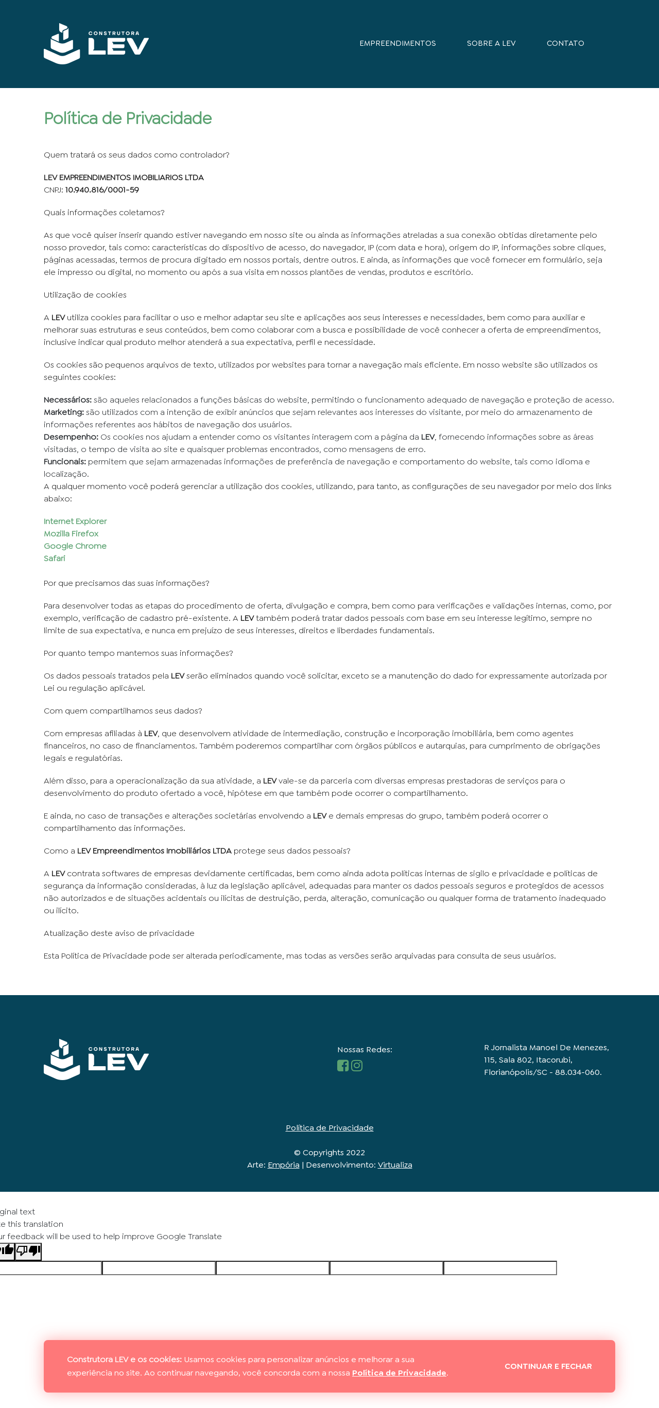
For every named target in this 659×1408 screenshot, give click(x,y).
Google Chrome (75, 545)
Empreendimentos (397, 43)
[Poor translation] (28, 1251)
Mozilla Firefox (71, 533)
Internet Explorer (75, 520)
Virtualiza (395, 1163)
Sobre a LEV (491, 43)
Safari (54, 557)
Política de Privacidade (330, 1126)
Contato (565, 43)
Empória (284, 1163)
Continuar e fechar (548, 1366)
